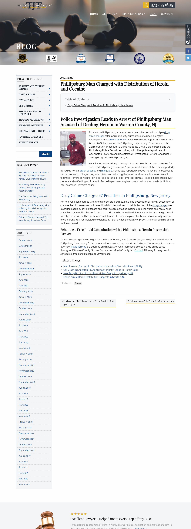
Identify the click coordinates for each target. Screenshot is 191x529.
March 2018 (24, 416)
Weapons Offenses (31, 125)
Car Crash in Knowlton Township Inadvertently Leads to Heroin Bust (100, 269)
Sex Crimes (26, 105)
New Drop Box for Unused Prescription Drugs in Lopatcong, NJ (98, 273)
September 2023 (27, 251)
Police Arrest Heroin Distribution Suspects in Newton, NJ (94, 277)
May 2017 (23, 473)
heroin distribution (117, 139)
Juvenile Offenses (31, 136)
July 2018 (23, 393)
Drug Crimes (27, 94)
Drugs (78, 283)
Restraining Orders (32, 131)
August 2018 (25, 388)
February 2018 (26, 422)
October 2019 (25, 308)
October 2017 (25, 444)
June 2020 (24, 280)
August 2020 (25, 274)
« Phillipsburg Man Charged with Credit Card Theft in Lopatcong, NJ (88, 303)
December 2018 (26, 365)
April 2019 (23, 342)
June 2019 (23, 331)
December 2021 (26, 268)
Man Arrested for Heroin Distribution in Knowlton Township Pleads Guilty (102, 266)
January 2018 (25, 427)
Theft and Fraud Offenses (30, 112)
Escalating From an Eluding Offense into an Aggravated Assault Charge (32, 187)
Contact (138, 250)
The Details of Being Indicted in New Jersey (34, 198)
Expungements (28, 142)
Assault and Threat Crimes (31, 87)
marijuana (106, 170)
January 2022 (25, 263)
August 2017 (24, 456)
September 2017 (27, 450)
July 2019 (23, 325)
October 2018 (25, 376)
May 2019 (23, 337)
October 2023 (25, 246)
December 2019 (26, 302)
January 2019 (25, 359)
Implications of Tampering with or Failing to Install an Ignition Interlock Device (34, 208)
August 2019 (25, 320)
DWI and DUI (26, 100)
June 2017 (23, 467)
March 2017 (24, 484)
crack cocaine (87, 170)
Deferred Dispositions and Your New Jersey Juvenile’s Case (34, 219)
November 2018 (26, 371)
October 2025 (25, 240)
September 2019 (27, 314)
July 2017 (23, 461)
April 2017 (23, 478)
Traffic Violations (31, 119)
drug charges (160, 205)
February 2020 (26, 291)
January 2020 (25, 297)
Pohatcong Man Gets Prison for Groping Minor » (150, 301)
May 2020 (23, 285)
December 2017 (26, 433)
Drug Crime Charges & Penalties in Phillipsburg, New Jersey (100, 105)
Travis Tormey (78, 246)
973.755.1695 (162, 5)
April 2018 (23, 410)
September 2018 (27, 382)
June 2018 (23, 399)
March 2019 (24, 348)
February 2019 (26, 354)
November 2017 (26, 439)
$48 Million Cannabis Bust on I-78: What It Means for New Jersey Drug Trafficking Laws (34, 175)
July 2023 (23, 257)
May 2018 (23, 405)
